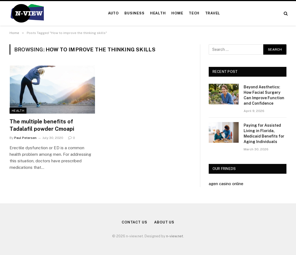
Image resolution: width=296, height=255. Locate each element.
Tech (194, 13)
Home (177, 13)
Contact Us (134, 222)
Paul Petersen (25, 138)
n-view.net (174, 236)
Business (134, 13)
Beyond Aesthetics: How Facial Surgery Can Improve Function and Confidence (264, 95)
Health (158, 13)
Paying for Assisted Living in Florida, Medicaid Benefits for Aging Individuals (264, 133)
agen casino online (226, 183)
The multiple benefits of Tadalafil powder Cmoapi (42, 125)
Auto (113, 13)
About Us (164, 222)
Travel (212, 13)
